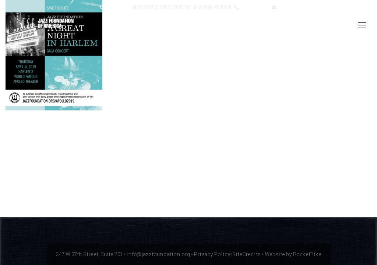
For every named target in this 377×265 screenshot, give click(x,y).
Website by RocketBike (293, 254)
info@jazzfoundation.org (304, 7)
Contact (120, 7)
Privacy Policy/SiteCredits (227, 254)
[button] (102, 7)
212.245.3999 (253, 7)
